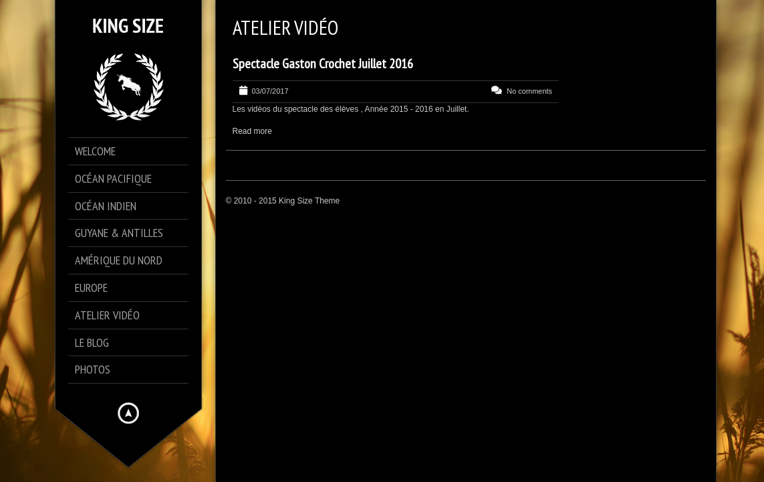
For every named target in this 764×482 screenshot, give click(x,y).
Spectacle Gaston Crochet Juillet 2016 (323, 63)
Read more (252, 131)
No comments (529, 91)
